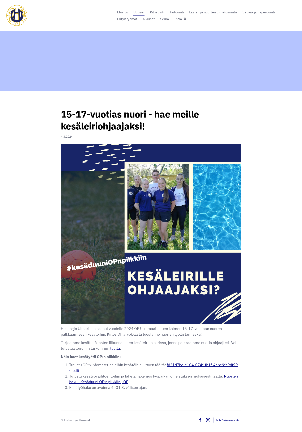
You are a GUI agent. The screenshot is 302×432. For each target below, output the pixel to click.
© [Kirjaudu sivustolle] (62, 420)
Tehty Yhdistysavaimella (227, 420)
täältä (115, 348)
